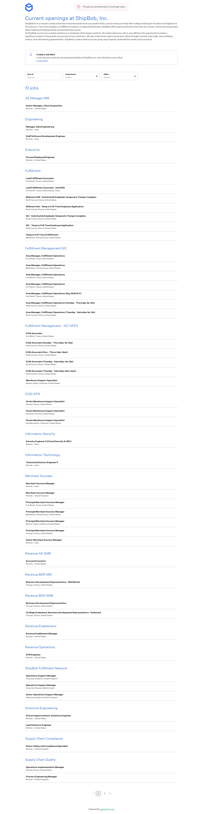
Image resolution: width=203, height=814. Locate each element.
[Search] (43, 78)
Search (30, 74)
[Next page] (110, 794)
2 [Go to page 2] (104, 793)
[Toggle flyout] (96, 76)
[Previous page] (93, 794)
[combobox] (65, 77)
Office (106, 74)
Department (70, 74)
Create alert (42, 60)
